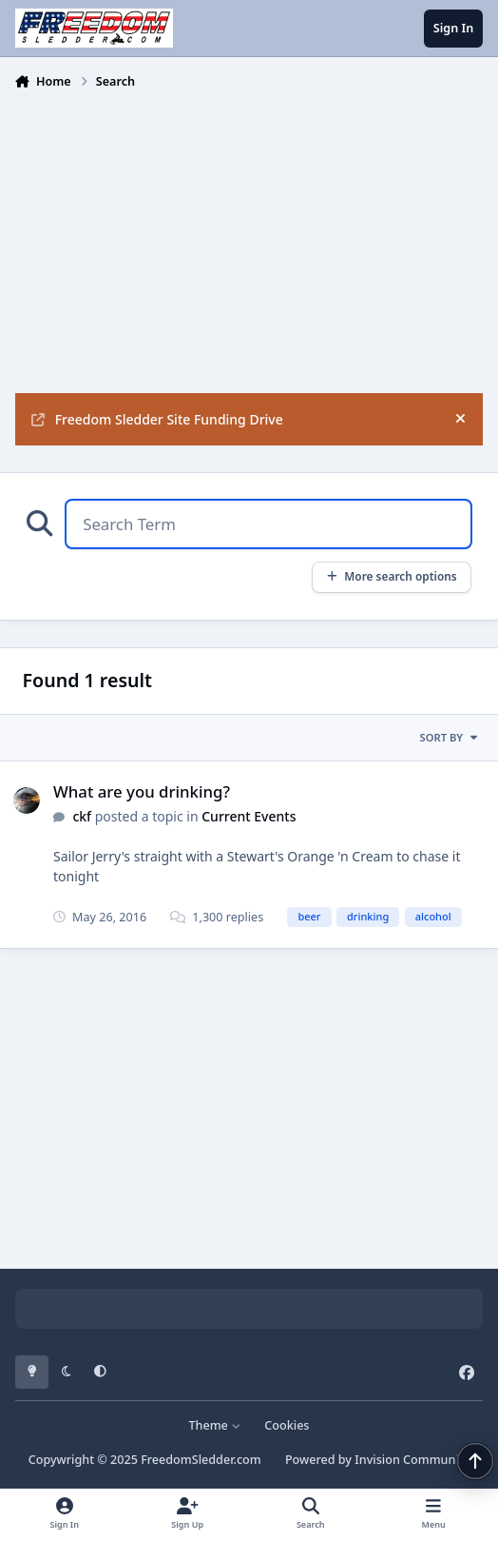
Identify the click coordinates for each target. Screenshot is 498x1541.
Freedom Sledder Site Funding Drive (157, 419)
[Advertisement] (249, 240)
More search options (391, 575)
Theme (214, 1425)
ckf (81, 816)
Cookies (286, 1425)
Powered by (377, 1460)
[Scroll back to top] (475, 1461)
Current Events (248, 816)
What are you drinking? (141, 791)
